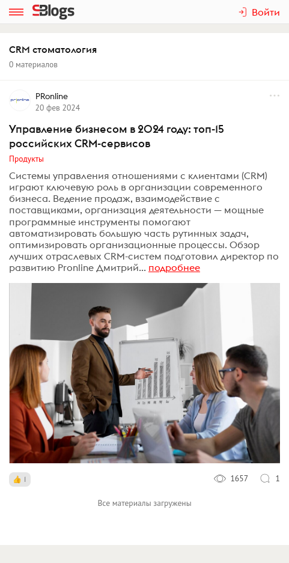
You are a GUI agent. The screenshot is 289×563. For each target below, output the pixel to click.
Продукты (26, 158)
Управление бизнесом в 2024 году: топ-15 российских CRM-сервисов (116, 136)
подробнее (174, 267)
